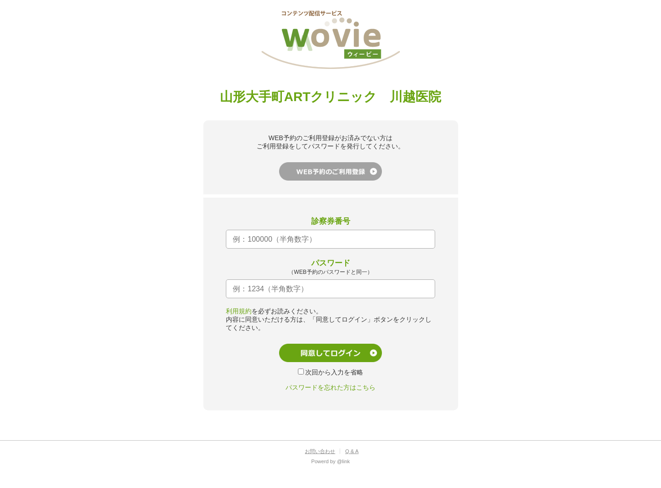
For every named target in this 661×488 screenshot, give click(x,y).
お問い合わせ (320, 451)
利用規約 (239, 311)
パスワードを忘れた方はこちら (330, 387)
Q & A (352, 451)
